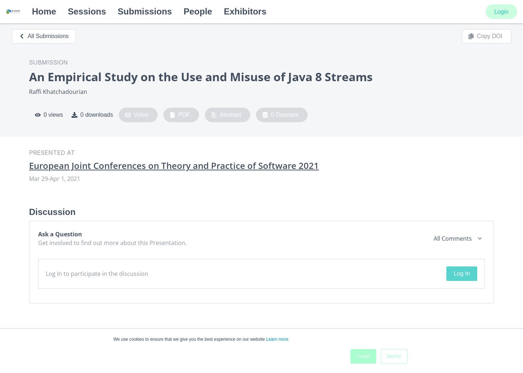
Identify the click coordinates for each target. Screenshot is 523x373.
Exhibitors (245, 11)
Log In (462, 273)
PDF (180, 115)
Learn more (277, 339)
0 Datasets (280, 115)
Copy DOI (485, 36)
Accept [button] (363, 356)
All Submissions (44, 36)
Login (501, 12)
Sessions (87, 11)
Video (137, 115)
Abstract (226, 115)
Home (44, 11)
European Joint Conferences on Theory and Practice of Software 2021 (174, 165)
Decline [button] (394, 356)
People (197, 11)
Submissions (145, 11)
